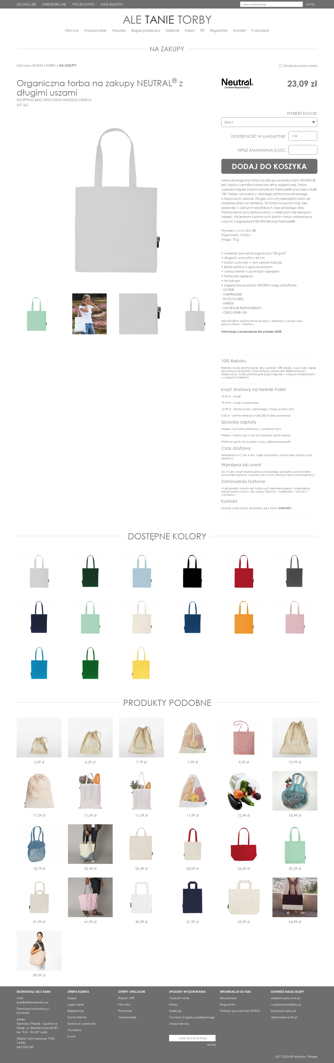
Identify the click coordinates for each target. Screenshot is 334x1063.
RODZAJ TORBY (44, 65)
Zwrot (71, 1036)
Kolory (190, 30)
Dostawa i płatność (82, 1023)
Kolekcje (172, 30)
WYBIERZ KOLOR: (302, 113)
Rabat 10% (126, 998)
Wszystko (119, 30)
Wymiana (75, 1030)
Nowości (124, 1004)
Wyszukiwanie (95, 30)
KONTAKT (285, 508)
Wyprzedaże (127, 1017)
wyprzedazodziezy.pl (286, 1004)
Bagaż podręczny (145, 30)
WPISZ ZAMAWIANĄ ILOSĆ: (262, 150)
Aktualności (228, 998)
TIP (202, 30)
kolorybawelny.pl (283, 1011)
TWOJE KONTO (83, 4)
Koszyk (72, 998)
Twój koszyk (260, 30)
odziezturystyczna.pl (285, 998)
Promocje (125, 1011)
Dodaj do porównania (300, 65)
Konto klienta (77, 1017)
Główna (71, 30)
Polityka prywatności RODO (240, 1011)
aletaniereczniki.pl (284, 1017)
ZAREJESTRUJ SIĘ (54, 4)
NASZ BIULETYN (112, 4)
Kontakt (239, 30)
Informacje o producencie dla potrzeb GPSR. (251, 331)
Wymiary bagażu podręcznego (192, 1017)
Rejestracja (76, 1011)
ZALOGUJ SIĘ (26, 4)
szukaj (310, 4)
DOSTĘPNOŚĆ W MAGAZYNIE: (258, 136)
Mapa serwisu (179, 1023)
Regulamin (219, 30)
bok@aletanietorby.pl (32, 1002)
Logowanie (76, 1004)
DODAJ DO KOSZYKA (269, 166)
